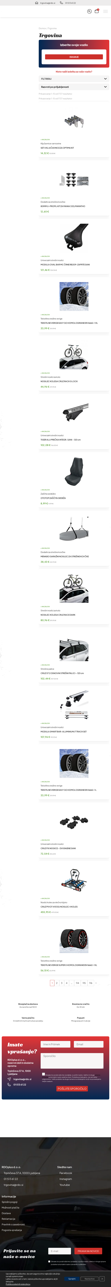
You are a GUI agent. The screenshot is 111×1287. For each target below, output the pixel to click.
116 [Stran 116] (90, 983)
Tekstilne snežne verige (51, 318)
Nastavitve (89, 1278)
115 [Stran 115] (84, 983)
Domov (42, 28)
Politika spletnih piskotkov (18, 1284)
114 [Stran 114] (77, 983)
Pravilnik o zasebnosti (13, 1224)
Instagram (66, 1178)
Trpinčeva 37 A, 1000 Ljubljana (22, 1173)
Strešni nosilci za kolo (50, 377)
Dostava (6, 1213)
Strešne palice (47, 669)
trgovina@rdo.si (47, 3)
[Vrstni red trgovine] (74, 87)
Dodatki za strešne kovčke (53, 202)
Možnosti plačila (10, 1207)
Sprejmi (70, 1278)
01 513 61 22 (70, 3)
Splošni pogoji (9, 1201)
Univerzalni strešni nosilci (52, 260)
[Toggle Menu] (105, 11)
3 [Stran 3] (61, 983)
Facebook (66, 1173)
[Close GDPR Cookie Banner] (102, 1278)
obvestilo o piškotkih (78, 1264)
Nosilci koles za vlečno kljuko (54, 902)
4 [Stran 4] (66, 983)
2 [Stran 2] (57, 983)
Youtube (65, 1184)
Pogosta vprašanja (12, 1230)
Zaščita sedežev (48, 494)
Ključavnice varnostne (51, 143)
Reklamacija (8, 1218)
